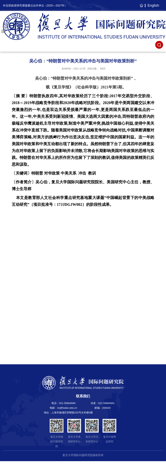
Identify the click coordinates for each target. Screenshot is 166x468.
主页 (141, 7)
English (153, 5)
